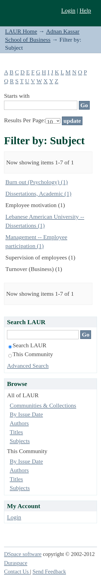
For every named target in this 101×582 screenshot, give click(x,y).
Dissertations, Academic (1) (38, 193)
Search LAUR (27, 345)
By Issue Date (26, 414)
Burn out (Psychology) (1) (36, 182)
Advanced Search (28, 365)
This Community (30, 354)
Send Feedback (49, 571)
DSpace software (22, 554)
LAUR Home (21, 31)
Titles (16, 432)
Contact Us (17, 571)
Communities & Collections (43, 405)
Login (68, 10)
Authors (19, 423)
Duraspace (15, 563)
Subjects (20, 441)
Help (85, 10)
